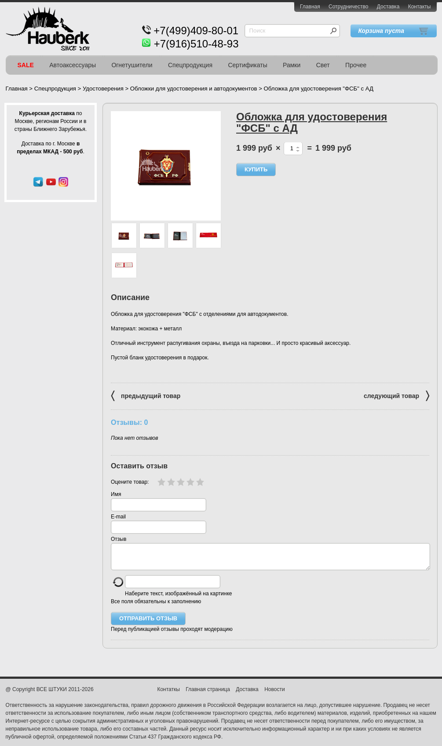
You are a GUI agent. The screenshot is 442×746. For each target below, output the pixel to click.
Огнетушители (131, 65)
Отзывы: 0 (129, 422)
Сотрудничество (348, 7)
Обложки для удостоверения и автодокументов (193, 88)
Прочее (355, 65)
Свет (323, 65)
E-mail (118, 517)
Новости (274, 695)
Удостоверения (103, 88)
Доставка (388, 7)
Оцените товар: (130, 482)
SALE (26, 65)
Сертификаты (247, 65)
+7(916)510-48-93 (196, 44)
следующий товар (396, 395)
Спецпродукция (190, 65)
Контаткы (168, 695)
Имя (116, 494)
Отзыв (118, 539)
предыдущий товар (145, 395)
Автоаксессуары (72, 65)
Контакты (419, 7)
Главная (310, 7)
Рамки (291, 65)
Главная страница (208, 695)
